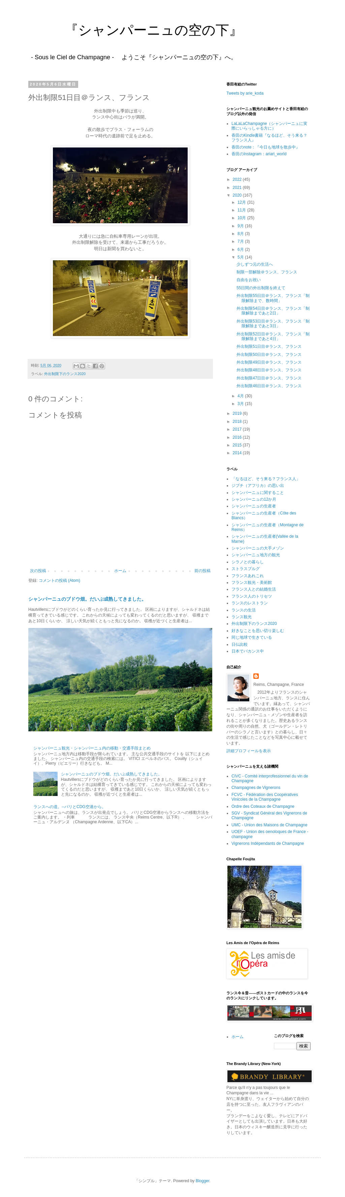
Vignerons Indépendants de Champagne (267, 843)
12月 (242, 202)
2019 (238, 413)
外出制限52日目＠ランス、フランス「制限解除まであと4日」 (273, 336)
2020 (238, 195)
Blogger (203, 1180)
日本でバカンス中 (247, 651)
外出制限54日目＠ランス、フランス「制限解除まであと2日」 (273, 310)
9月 (241, 226)
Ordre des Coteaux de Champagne (262, 806)
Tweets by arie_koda (244, 93)
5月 (241, 257)
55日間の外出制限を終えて (261, 288)
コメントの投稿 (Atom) (59, 580)
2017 (238, 429)
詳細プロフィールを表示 (248, 751)
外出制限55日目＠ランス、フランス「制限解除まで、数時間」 (273, 298)
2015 (238, 445)
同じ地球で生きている (251, 637)
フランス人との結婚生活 (253, 589)
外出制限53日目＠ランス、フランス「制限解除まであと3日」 (273, 323)
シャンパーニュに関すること (257, 492)
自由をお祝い (249, 279)
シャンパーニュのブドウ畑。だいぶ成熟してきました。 (87, 599)
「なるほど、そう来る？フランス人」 (265, 478)
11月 (242, 210)
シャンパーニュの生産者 (253, 506)
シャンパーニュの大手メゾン (257, 548)
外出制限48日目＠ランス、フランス (269, 370)
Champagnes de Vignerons (255, 787)
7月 (241, 241)
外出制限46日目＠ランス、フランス (269, 386)
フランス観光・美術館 (251, 582)
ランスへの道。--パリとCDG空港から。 (69, 806)
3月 (241, 403)
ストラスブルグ (245, 568)
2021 (238, 187)
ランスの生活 (243, 610)
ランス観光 (241, 616)
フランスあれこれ (247, 575)
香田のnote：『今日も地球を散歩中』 (265, 147)
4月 (241, 396)
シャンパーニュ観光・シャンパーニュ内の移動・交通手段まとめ (92, 748)
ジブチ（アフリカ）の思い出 (257, 485)
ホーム (120, 570)
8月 (241, 233)
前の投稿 (202, 570)
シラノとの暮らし (247, 562)
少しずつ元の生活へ (255, 264)
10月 (242, 217)
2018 (238, 421)
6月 (241, 249)
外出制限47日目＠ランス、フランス (269, 378)
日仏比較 (239, 644)
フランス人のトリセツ (251, 596)
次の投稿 (38, 570)
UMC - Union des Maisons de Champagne (269, 825)
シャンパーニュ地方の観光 (255, 555)
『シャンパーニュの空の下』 (133, 30)
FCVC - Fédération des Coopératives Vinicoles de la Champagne (264, 797)
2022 (238, 179)
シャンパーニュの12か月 (253, 499)
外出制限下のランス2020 (65, 374)
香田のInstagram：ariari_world (258, 154)
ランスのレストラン (249, 603)
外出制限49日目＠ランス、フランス (269, 362)
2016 (238, 437)
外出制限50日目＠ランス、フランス (269, 354)
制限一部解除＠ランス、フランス (267, 272)
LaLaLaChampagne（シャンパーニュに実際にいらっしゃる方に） (269, 126)
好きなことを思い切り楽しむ (257, 630)
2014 (238, 453)
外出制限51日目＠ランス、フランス (269, 346)
